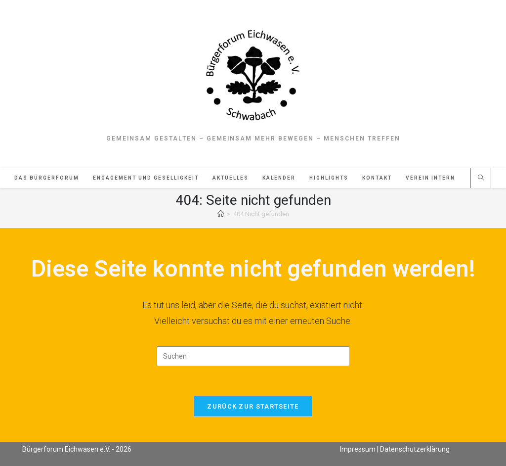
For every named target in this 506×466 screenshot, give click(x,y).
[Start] (220, 214)
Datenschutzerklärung (415, 449)
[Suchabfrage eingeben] (253, 356)
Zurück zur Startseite (252, 406)
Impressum (358, 449)
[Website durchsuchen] (481, 178)
